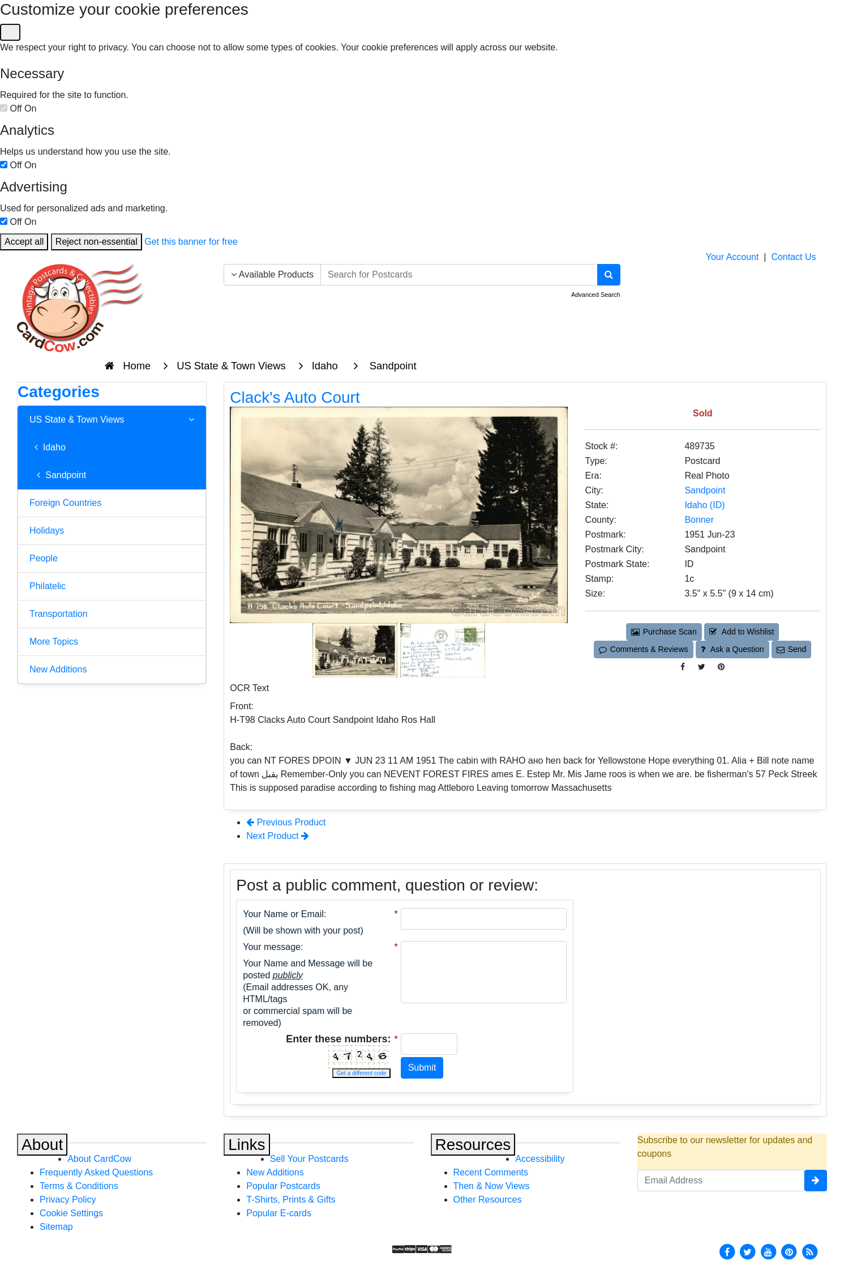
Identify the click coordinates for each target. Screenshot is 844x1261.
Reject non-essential (96, 241)
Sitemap (56, 1227)
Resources (473, 1144)
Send (791, 649)
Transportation (58, 614)
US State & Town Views (111, 420)
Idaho (47, 447)
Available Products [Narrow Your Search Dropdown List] (272, 274)
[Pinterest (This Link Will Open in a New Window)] (721, 667)
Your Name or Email (283, 914)
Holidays (46, 530)
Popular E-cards (278, 1213)
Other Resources (487, 1199)
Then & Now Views (491, 1186)
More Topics (53, 641)
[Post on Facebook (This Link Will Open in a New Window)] (682, 667)
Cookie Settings (71, 1213)
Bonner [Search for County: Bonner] (699, 520)
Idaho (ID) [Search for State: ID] (704, 505)
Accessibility (539, 1159)
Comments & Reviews (643, 649)
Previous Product (285, 822)
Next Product (277, 836)
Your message (272, 947)
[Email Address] (720, 1180)
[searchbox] (459, 275)
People (43, 558)
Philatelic (47, 586)
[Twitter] (748, 1251)
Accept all (24, 241)
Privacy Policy (68, 1199)
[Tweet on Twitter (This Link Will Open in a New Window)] (701, 667)
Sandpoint (57, 475)
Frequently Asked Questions (96, 1172)
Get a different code (362, 1073)
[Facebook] (727, 1251)
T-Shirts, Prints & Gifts (290, 1199)
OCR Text (249, 688)
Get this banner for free (191, 241)
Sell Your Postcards (309, 1159)
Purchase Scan (664, 631)
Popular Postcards (283, 1186)
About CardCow (99, 1159)
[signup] (815, 1180)
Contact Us (793, 257)
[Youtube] (768, 1251)
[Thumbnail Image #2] (442, 649)
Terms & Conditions (79, 1186)
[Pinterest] (789, 1251)
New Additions (58, 669)
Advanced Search (595, 294)
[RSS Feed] (809, 1251)
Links (246, 1144)
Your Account (732, 257)
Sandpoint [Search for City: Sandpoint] (704, 490)
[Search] (608, 275)
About (42, 1144)
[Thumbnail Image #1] (356, 649)
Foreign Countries (65, 503)
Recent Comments (491, 1172)
